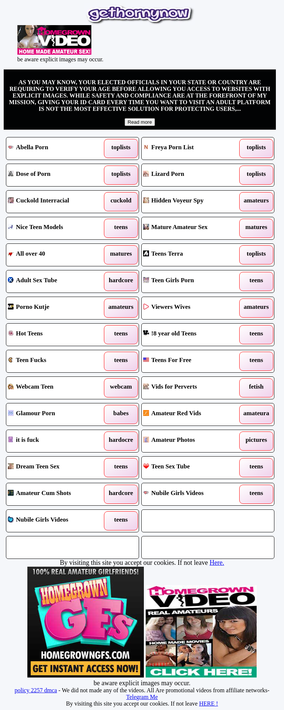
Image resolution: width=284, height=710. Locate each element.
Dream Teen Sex (55, 467)
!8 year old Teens (191, 334)
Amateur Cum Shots (55, 494)
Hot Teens (55, 334)
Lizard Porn (191, 175)
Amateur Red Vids (191, 414)
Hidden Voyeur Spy (191, 201)
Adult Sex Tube (55, 281)
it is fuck (55, 441)
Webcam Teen (55, 387)
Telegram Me (142, 697)
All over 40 (55, 254)
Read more (140, 122)
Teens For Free (191, 361)
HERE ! (208, 703)
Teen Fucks (55, 361)
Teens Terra (191, 254)
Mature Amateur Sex (191, 228)
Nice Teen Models (55, 228)
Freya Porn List (191, 148)
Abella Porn (55, 148)
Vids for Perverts (191, 387)
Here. (217, 562)
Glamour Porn (55, 414)
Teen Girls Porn (191, 281)
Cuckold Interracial (55, 201)
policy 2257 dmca (35, 690)
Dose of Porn (55, 175)
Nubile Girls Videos (191, 494)
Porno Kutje (55, 308)
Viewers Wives (191, 308)
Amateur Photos (191, 441)
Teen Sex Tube (191, 467)
